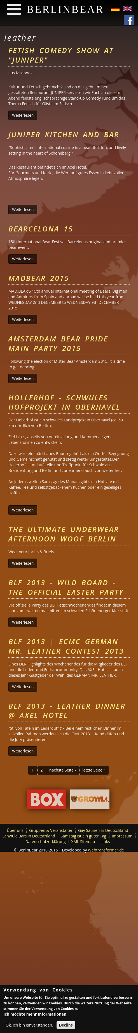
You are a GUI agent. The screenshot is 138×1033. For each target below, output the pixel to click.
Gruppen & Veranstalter (50, 830)
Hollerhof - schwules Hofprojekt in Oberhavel (64, 402)
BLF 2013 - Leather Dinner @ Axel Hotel (66, 710)
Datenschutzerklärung (45, 841)
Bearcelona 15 (40, 229)
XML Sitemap (83, 841)
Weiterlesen (24, 115)
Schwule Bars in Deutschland (29, 836)
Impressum (122, 836)
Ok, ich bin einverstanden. (29, 1026)
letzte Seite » (93, 770)
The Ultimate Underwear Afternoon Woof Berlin (63, 534)
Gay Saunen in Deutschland (103, 830)
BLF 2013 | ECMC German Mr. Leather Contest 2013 (66, 646)
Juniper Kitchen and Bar (63, 134)
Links (105, 841)
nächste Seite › (62, 770)
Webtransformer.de (106, 850)
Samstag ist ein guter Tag (83, 836)
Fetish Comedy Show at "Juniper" (61, 55)
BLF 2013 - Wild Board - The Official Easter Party (65, 587)
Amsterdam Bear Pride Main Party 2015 (58, 343)
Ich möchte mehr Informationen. (35, 1015)
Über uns (15, 830)
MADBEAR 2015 (38, 278)
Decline (66, 1026)
